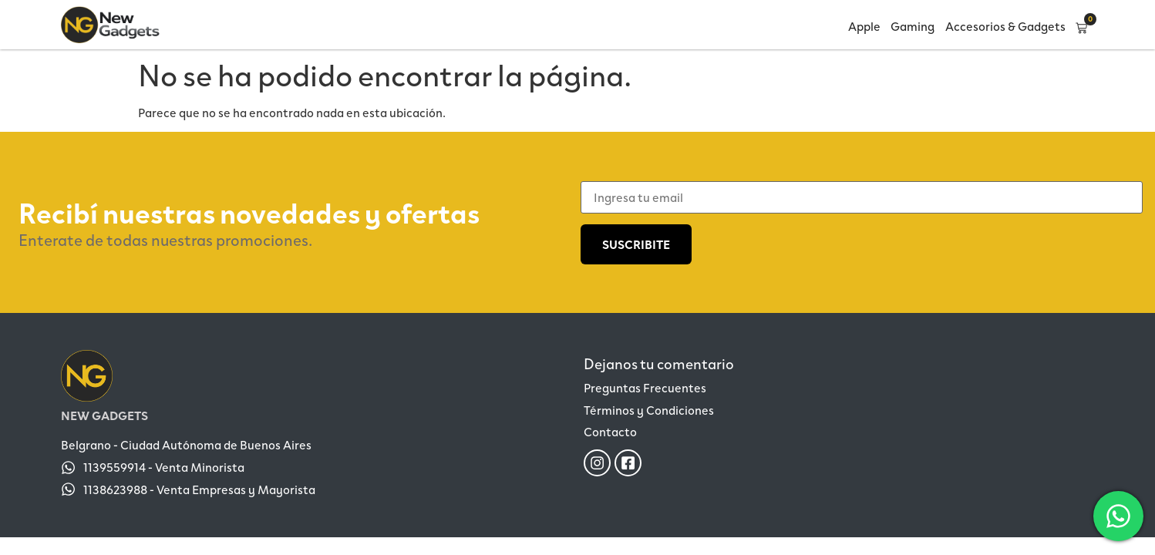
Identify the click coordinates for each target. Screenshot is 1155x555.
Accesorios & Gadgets (1005, 26)
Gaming (912, 26)
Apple (864, 26)
